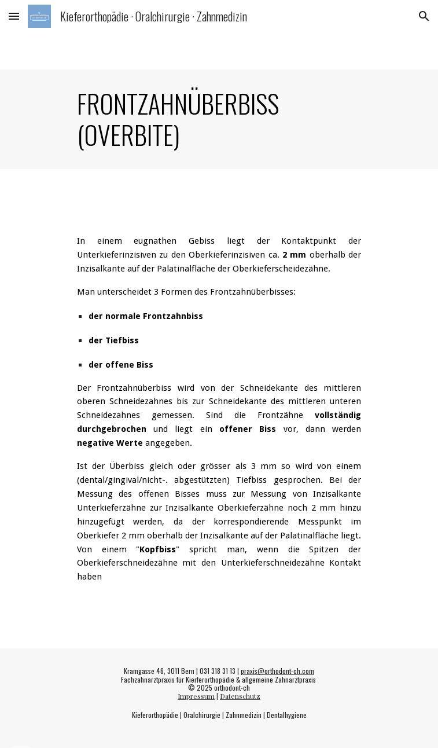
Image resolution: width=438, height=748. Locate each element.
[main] (219, 119)
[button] (14, 16)
